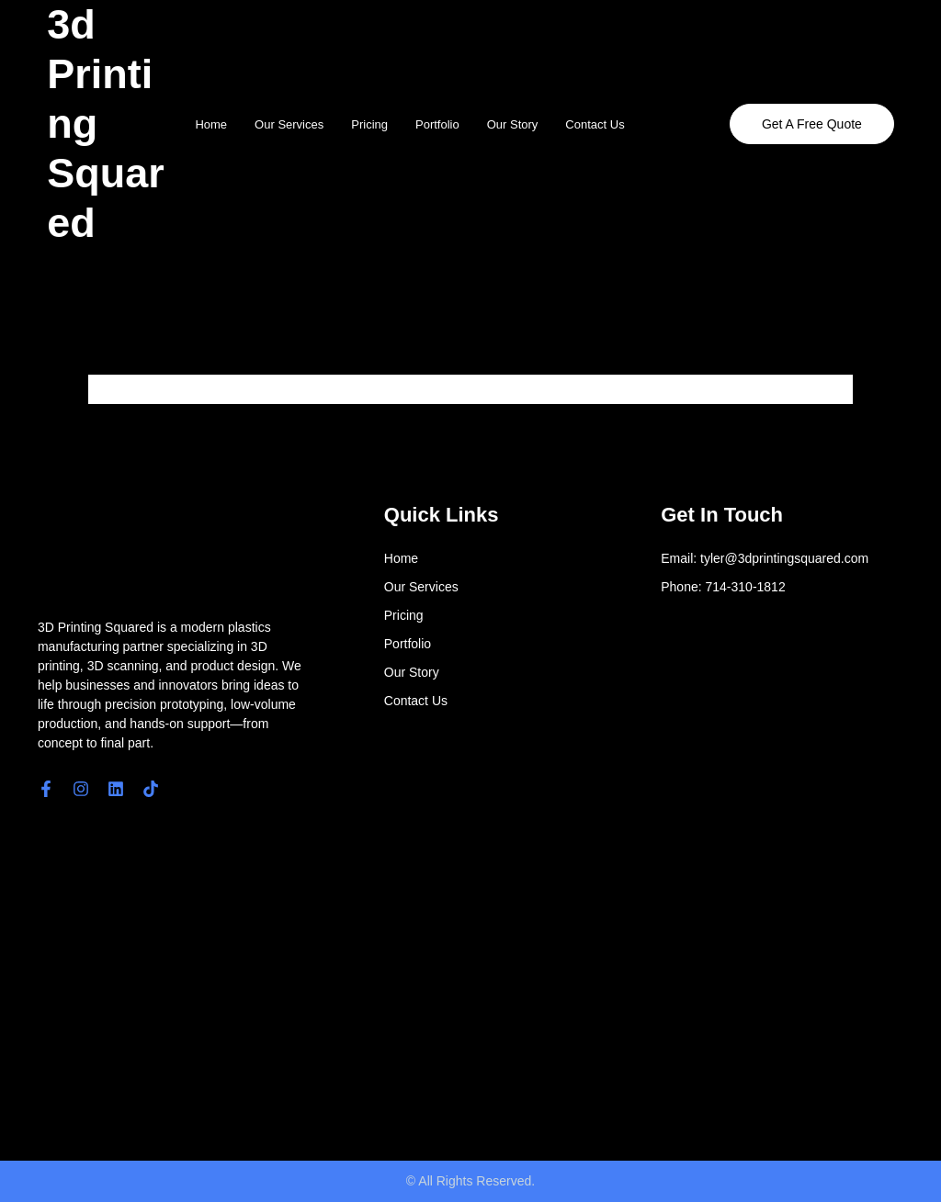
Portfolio (437, 124)
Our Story (513, 124)
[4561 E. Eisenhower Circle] (498, 978)
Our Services (289, 124)
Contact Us (594, 124)
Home (211, 124)
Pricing (369, 124)
